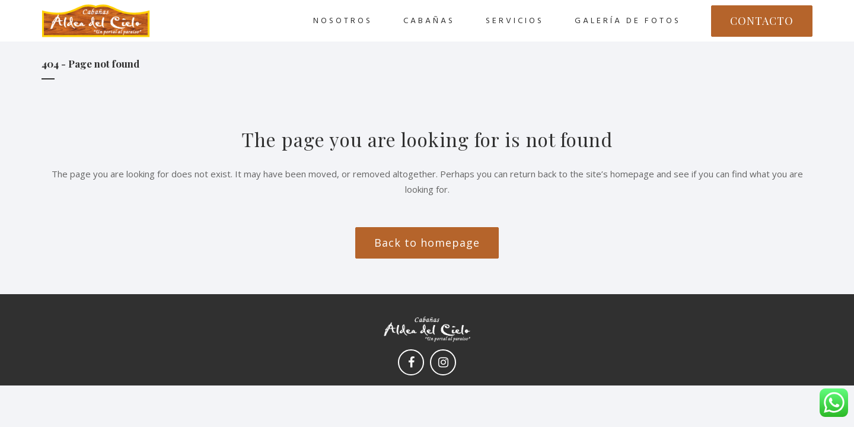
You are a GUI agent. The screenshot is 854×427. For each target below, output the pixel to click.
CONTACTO (762, 21)
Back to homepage (427, 242)
